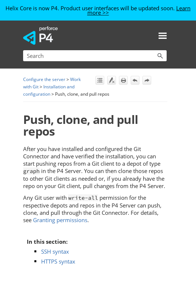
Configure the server (44, 79)
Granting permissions (60, 220)
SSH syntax (55, 251)
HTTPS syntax (58, 261)
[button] (160, 55)
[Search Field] (95, 55)
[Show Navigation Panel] (162, 35)
